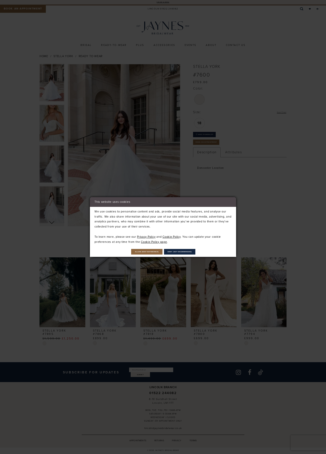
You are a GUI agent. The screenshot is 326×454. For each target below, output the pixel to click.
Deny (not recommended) (192, 252)
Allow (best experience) (134, 252)
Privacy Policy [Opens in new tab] (146, 235)
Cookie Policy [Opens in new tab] (171, 235)
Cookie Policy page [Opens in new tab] (154, 240)
